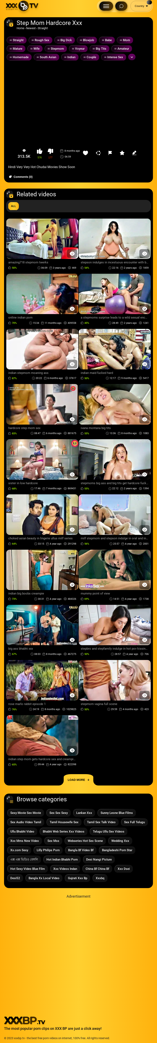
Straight (43, 28)
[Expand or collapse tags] (131, 57)
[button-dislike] (50, 154)
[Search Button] (121, 6)
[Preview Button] (72, 253)
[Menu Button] (106, 6)
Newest (31, 28)
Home (20, 28)
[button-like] (39, 154)
